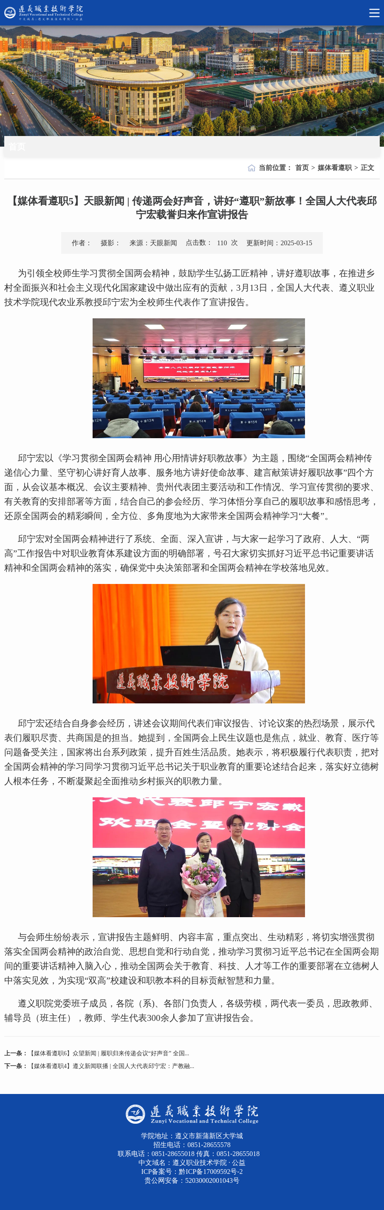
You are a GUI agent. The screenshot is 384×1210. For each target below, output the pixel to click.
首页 (302, 167)
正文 (367, 167)
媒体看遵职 (335, 167)
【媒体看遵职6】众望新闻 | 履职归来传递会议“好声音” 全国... (108, 1053)
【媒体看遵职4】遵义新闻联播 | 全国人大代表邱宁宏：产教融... (111, 1066)
